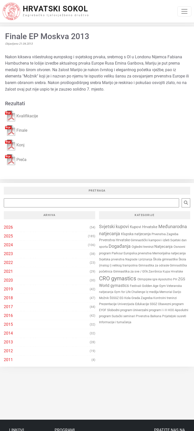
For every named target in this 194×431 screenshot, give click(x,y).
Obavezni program (171, 304)
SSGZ (154, 304)
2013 (8, 342)
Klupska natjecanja (136, 234)
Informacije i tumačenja (115, 322)
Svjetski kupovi (114, 226)
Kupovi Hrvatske (144, 227)
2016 (8, 315)
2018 (8, 297)
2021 (8, 271)
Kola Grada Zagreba (138, 298)
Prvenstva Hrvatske (115, 240)
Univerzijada (126, 304)
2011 (8, 359)
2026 (8, 227)
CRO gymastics (118, 278)
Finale (16, 130)
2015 (8, 324)
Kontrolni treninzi (165, 298)
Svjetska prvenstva (112, 259)
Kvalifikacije (21, 116)
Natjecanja (164, 246)
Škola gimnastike (166, 259)
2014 (8, 333)
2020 (8, 280)
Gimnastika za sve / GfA (131, 271)
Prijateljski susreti (174, 316)
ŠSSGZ (114, 298)
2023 (8, 253)
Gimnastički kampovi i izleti (150, 240)
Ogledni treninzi (143, 247)
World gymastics (114, 285)
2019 (8, 289)
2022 (8, 262)
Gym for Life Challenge (130, 292)
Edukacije (142, 304)
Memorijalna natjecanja (169, 253)
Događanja (120, 246)
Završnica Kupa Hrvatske (166, 271)
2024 (8, 245)
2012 (8, 350)
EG (121, 298)
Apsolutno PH (168, 279)
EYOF (103, 310)
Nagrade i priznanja (139, 259)
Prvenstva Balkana (149, 316)
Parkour (118, 253)
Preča (16, 159)
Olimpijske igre (147, 279)
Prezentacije (108, 304)
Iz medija (152, 292)
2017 (8, 306)
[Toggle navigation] (184, 11)
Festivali (136, 286)
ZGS (181, 279)
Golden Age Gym (154, 286)
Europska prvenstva (138, 253)
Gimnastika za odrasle (154, 265)
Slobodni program (120, 310)
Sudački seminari (124, 316)
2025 (8, 236)
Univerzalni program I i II (150, 310)
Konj (15, 145)
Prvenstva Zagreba (165, 234)
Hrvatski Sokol (55, 8)
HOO (171, 310)
